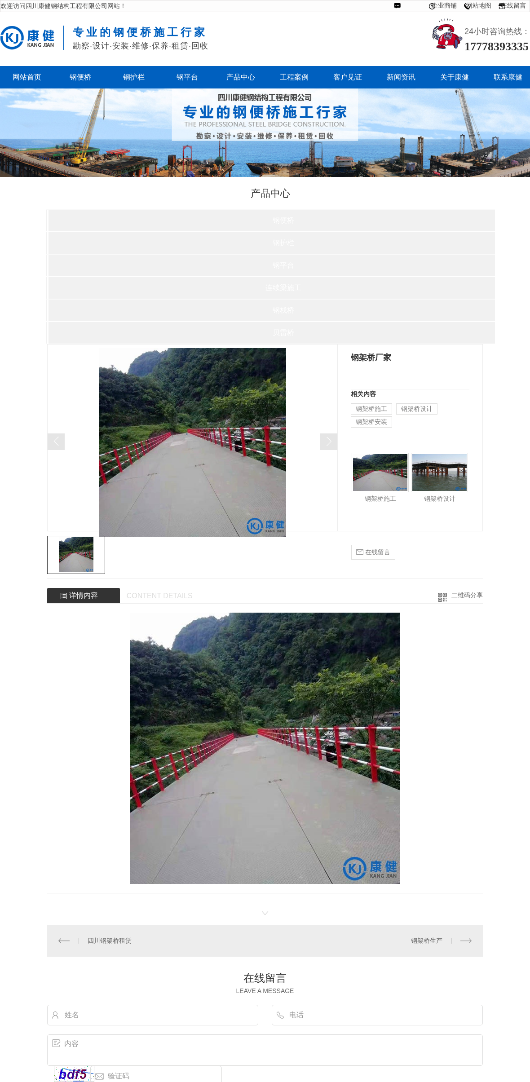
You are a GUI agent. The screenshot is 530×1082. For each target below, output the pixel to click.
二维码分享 (467, 595)
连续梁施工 (283, 287)
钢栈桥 (283, 310)
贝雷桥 (283, 332)
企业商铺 (444, 5)
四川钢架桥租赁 (110, 940)
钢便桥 (283, 220)
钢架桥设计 (417, 408)
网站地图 (478, 5)
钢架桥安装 (371, 421)
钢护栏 (283, 243)
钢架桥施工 (371, 408)
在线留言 (513, 5)
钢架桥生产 (426, 940)
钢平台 (283, 265)
